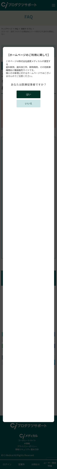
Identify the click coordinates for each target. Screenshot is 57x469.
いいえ (28, 103)
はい (28, 94)
